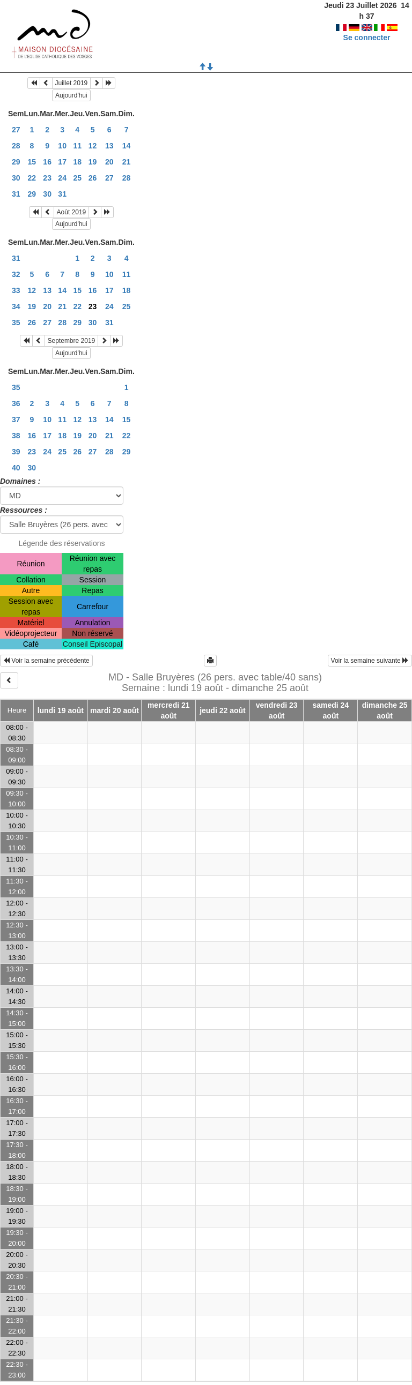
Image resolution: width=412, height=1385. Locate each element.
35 (16, 322)
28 (16, 145)
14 (126, 145)
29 (16, 162)
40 (16, 467)
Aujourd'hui (71, 95)
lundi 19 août (61, 710)
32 (16, 274)
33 (16, 290)
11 (77, 145)
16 (47, 162)
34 (16, 306)
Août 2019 (71, 212)
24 (62, 178)
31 (16, 194)
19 (93, 162)
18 (77, 162)
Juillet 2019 (71, 83)
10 (62, 145)
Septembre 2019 (71, 341)
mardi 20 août (114, 710)
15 (32, 162)
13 (109, 145)
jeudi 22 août (223, 710)
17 (62, 162)
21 (126, 162)
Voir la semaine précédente (46, 660)
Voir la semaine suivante (370, 660)
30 (16, 178)
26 (93, 178)
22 (32, 178)
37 (16, 419)
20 (109, 162)
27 (16, 129)
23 (47, 178)
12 (93, 145)
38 (16, 435)
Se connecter (367, 27)
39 (16, 451)
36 (16, 403)
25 (77, 178)
